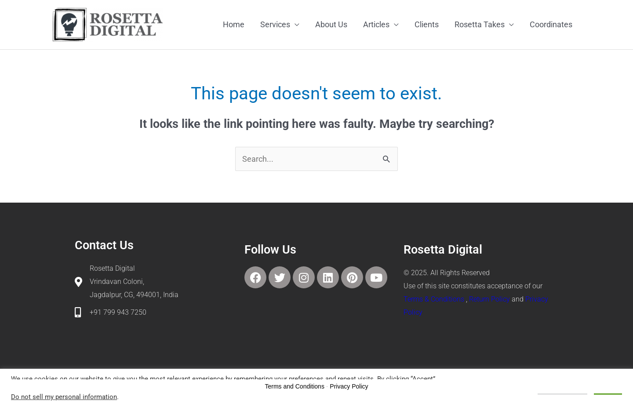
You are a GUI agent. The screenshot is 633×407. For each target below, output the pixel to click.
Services (275, 24)
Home (233, 24)
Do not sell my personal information (64, 397)
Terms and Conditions (294, 386)
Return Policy (489, 299)
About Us (331, 24)
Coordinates (551, 24)
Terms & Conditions (434, 299)
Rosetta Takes (480, 24)
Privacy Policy (349, 386)
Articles (376, 24)
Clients (427, 24)
